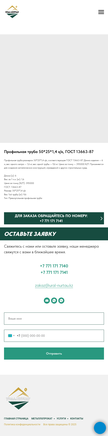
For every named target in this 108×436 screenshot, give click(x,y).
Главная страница (16, 418)
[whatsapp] (54, 301)
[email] (47, 301)
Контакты (76, 418)
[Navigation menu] (101, 12)
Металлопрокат (41, 418)
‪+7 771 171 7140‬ (54, 265)
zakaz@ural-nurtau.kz (54, 285)
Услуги (61, 418)
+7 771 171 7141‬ (54, 272)
